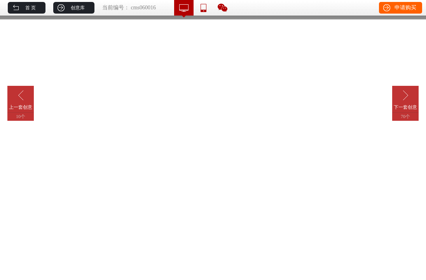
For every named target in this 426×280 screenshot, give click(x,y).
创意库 (78, 7)
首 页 (30, 7)
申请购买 (405, 7)
